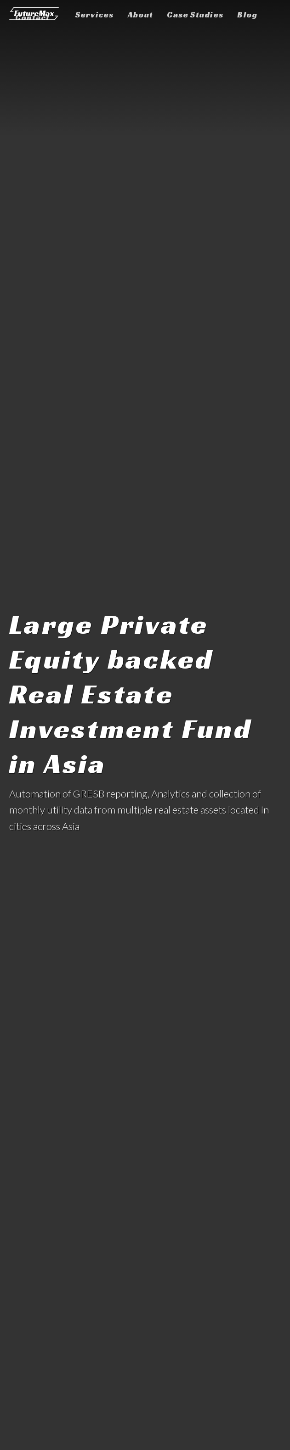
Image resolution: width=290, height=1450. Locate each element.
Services (94, 15)
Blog (247, 15)
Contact (32, 17)
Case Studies (195, 15)
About (140, 15)
